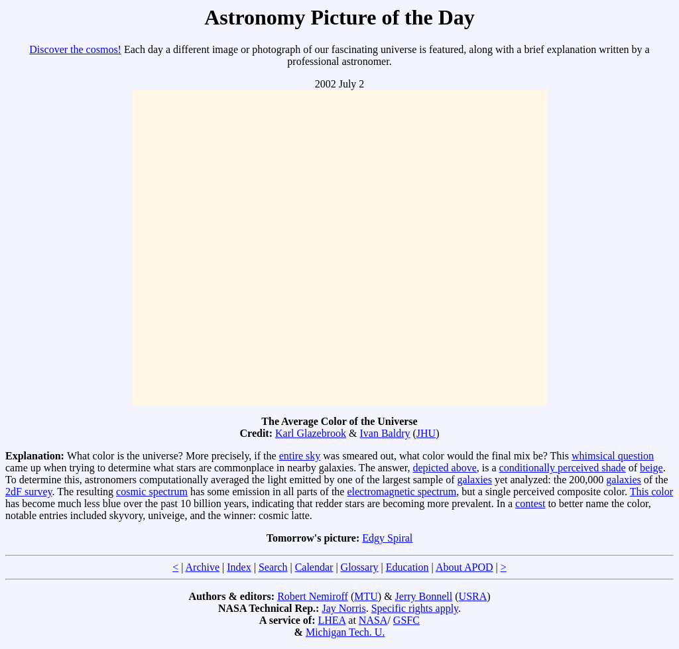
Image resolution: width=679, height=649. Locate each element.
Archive (203, 567)
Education (407, 567)
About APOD (464, 567)
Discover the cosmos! (75, 49)
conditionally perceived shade (562, 467)
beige (651, 467)
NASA (373, 620)
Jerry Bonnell (424, 596)
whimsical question (613, 455)
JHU (426, 433)
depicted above (444, 467)
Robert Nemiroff (312, 596)
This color (651, 491)
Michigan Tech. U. (345, 632)
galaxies (475, 479)
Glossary (360, 567)
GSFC (406, 620)
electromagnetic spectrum (401, 491)
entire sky (300, 455)
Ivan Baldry (385, 433)
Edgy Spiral (387, 538)
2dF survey (28, 491)
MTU (366, 596)
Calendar (314, 567)
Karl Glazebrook (310, 433)
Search (273, 567)
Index (239, 567)
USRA (473, 596)
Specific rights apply (414, 608)
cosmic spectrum (152, 491)
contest (530, 503)
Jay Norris (343, 608)
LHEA (332, 620)
